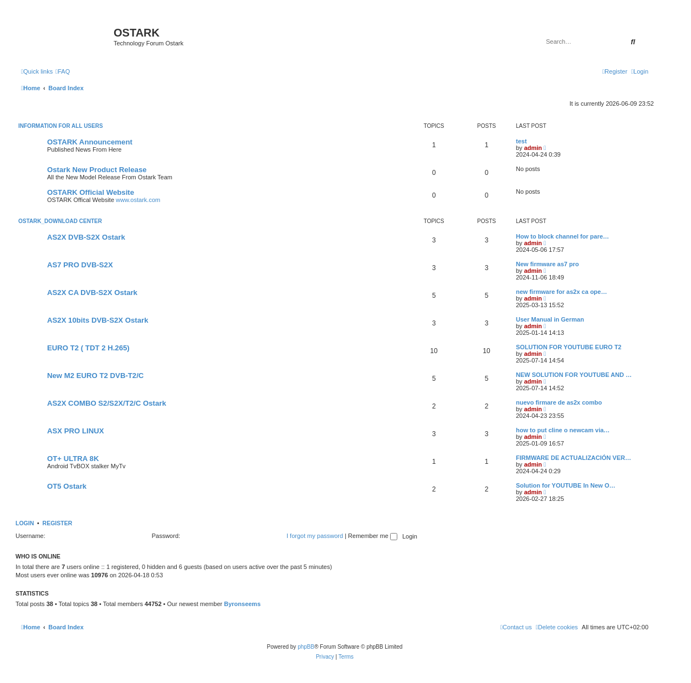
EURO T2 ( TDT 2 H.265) (88, 348)
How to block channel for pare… (562, 236)
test (521, 141)
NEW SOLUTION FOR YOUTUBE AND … (574, 374)
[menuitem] (62, 71)
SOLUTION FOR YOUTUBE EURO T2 (568, 347)
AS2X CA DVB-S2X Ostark (92, 292)
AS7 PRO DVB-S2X (80, 265)
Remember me (372, 535)
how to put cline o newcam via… (563, 430)
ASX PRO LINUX (75, 431)
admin (533, 147)
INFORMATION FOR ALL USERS (60, 126)
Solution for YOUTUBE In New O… (565, 485)
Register (58, 523)
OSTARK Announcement (89, 142)
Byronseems (242, 604)
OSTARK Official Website (90, 192)
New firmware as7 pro (547, 264)
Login (25, 523)
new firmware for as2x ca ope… (561, 291)
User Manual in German (550, 319)
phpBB (306, 647)
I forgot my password (314, 535)
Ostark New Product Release (97, 169)
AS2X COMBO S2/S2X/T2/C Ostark (106, 403)
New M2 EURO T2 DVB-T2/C (95, 375)
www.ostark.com (138, 199)
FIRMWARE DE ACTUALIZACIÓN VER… (573, 457)
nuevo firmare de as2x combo (559, 402)
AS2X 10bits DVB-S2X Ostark (98, 320)
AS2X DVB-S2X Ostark (86, 237)
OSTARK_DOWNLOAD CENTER (60, 221)
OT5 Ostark (66, 486)
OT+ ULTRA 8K (73, 458)
